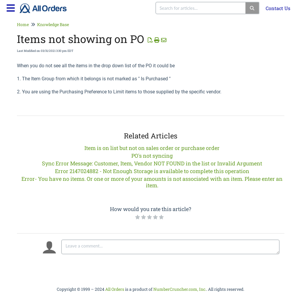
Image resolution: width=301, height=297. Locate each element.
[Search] (252, 8)
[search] (200, 8)
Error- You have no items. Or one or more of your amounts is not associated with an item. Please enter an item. (152, 182)
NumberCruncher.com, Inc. (179, 289)
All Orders (114, 289)
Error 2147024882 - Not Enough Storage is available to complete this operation (152, 171)
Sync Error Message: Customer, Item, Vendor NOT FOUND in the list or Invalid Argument (152, 163)
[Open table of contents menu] (11, 7)
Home (23, 24)
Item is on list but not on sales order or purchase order (152, 147)
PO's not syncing (152, 155)
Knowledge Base (53, 24)
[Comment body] (170, 246)
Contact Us (278, 8)
